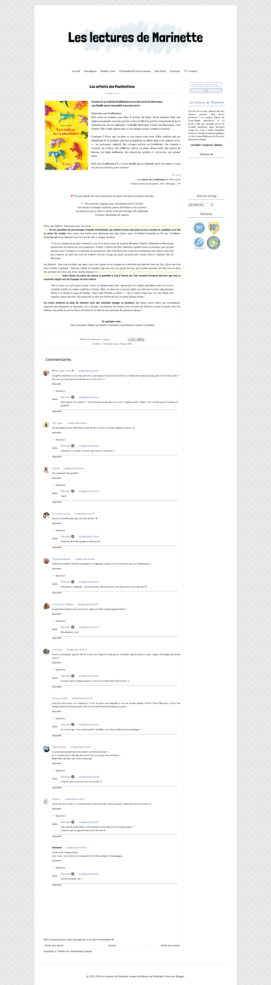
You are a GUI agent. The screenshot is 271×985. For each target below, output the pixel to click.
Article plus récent (54, 945)
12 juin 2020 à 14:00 (89, 397)
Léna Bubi (57, 649)
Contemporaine (110, 344)
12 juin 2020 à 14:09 (89, 581)
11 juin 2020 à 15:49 (73, 468)
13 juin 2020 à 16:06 (82, 698)
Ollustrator (158, 976)
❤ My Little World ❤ (63, 370)
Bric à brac (160, 71)
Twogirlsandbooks (61, 558)
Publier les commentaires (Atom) (75, 951)
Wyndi (55, 468)
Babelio (218, 145)
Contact (193, 71)
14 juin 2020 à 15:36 (89, 724)
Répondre (57, 384)
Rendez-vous (108, 71)
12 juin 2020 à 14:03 (89, 491)
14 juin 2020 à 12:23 (81, 747)
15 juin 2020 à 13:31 (74, 799)
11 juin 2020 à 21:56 (85, 559)
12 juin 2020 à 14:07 (89, 536)
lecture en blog (59, 698)
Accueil (76, 71)
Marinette (65, 397)
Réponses (60, 391)
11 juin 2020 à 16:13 (84, 513)
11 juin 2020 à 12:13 (77, 423)
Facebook (207, 145)
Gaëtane (56, 799)
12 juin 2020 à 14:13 (89, 627)
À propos (175, 71)
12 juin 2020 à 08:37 (88, 604)
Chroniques (90, 71)
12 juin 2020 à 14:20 (89, 675)
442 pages (57, 423)
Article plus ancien (170, 945)
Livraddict (195, 145)
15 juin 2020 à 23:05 (76, 847)
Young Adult (126, 344)
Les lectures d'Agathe (62, 604)
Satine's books (59, 747)
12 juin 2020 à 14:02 (89, 445)
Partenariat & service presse (135, 71)
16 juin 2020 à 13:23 (89, 874)
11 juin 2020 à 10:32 (88, 370)
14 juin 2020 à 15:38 (89, 776)
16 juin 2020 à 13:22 (89, 822)
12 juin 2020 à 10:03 (77, 649)
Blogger (180, 976)
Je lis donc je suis (61, 513)
